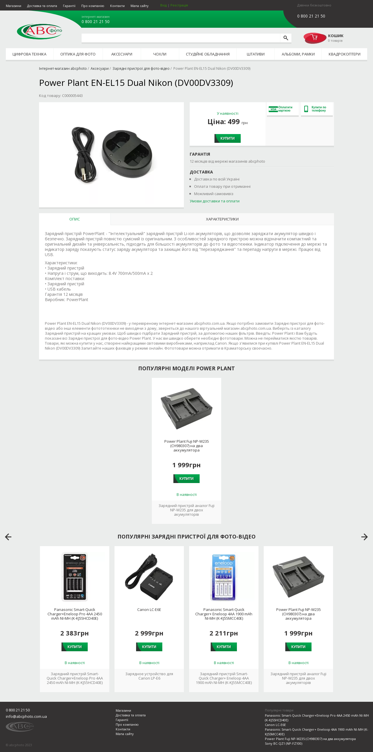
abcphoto (39, 31)
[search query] (181, 38)
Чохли (159, 54)
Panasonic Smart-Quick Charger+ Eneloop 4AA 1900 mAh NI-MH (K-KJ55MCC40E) (223, 614)
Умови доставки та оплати (215, 201)
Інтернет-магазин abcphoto (63, 68)
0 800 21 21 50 (96, 22)
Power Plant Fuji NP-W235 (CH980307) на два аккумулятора (186, 445)
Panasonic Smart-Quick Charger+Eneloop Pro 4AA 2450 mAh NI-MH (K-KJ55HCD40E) (74, 614)
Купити (228, 138)
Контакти (117, 6)
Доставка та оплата (42, 6)
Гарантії (69, 6)
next (364, 537)
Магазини (13, 6)
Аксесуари (121, 54)
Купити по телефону (315, 109)
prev (8, 537)
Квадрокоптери (344, 54)
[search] (285, 38)
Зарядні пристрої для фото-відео (141, 68)
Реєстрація (179, 5)
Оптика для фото (78, 54)
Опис (74, 219)
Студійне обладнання (208, 54)
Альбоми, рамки (298, 54)
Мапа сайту (140, 6)
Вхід (163, 5)
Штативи (256, 54)
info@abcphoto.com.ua (26, 716)
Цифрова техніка (29, 54)
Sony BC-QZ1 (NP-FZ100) (283, 743)
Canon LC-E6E (149, 609)
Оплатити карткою (281, 109)
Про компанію (92, 6)
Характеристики (222, 219)
